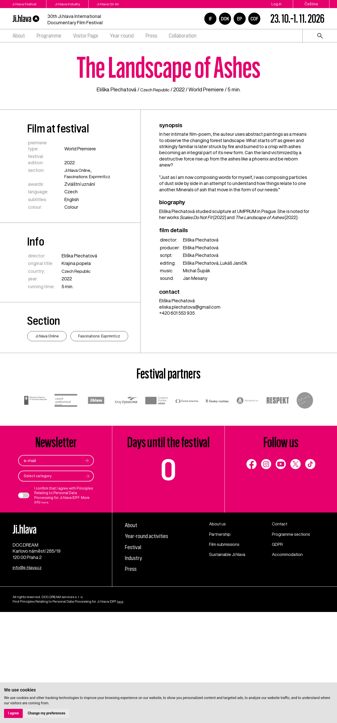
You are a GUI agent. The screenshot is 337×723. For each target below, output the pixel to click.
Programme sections (293, 638)
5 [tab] (327, 91)
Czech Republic (155, 178)
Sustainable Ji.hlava (229, 658)
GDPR (278, 648)
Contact (280, 628)
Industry (135, 661)
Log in (276, 4)
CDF (254, 18)
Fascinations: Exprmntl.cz (89, 264)
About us (218, 628)
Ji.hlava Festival (25, 4)
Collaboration (182, 36)
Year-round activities (151, 639)
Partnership (221, 638)
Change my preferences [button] (47, 713)
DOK (225, 18)
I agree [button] (13, 713)
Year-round (122, 36)
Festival (135, 650)
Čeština (311, 4)
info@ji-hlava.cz (29, 678)
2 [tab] (327, 65)
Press (151, 36)
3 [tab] (327, 73)
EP (239, 18)
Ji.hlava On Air (124, 4)
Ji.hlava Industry (77, 4)
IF (210, 18)
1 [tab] (327, 56)
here (45, 606)
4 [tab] (327, 82)
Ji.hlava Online (77, 258)
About (19, 36)
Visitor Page (85, 36)
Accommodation (289, 658)
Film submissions (226, 648)
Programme (49, 36)
